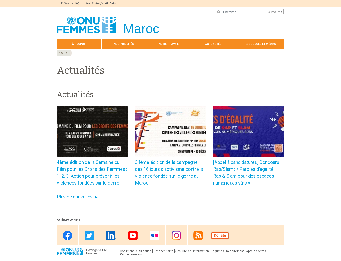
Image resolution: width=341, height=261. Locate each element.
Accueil (63, 52)
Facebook (67, 235)
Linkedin (111, 235)
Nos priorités (124, 43)
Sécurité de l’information (192, 251)
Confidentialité (163, 251)
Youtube (133, 235)
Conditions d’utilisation (135, 251)
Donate (220, 235)
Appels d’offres (256, 251)
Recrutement (235, 251)
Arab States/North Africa (101, 3)
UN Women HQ (69, 3)
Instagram (176, 235)
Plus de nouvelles (75, 197)
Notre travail (169, 43)
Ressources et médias (260, 43)
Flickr (154, 235)
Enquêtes (217, 251)
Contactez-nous (131, 254)
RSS (198, 235)
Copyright (92, 250)
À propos (79, 43)
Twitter (89, 235)
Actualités (213, 43)
